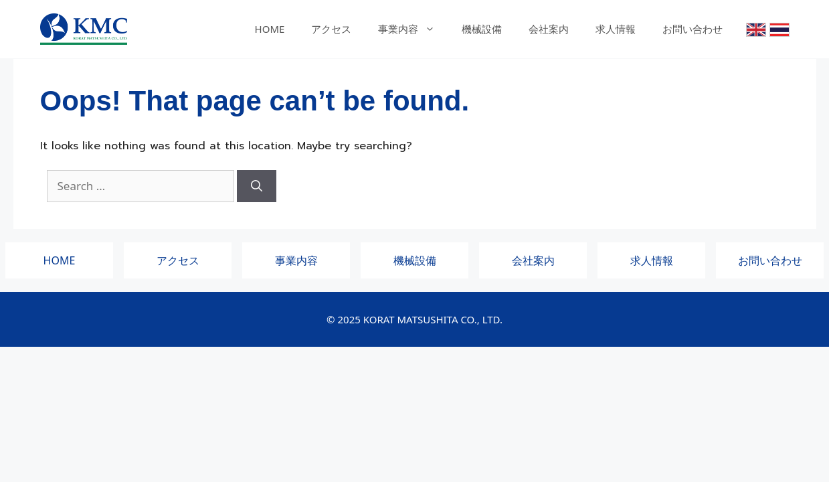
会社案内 (549, 28)
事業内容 (413, 29)
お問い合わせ (692, 28)
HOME (270, 28)
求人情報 (615, 28)
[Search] (256, 186)
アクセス (331, 28)
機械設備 (482, 28)
